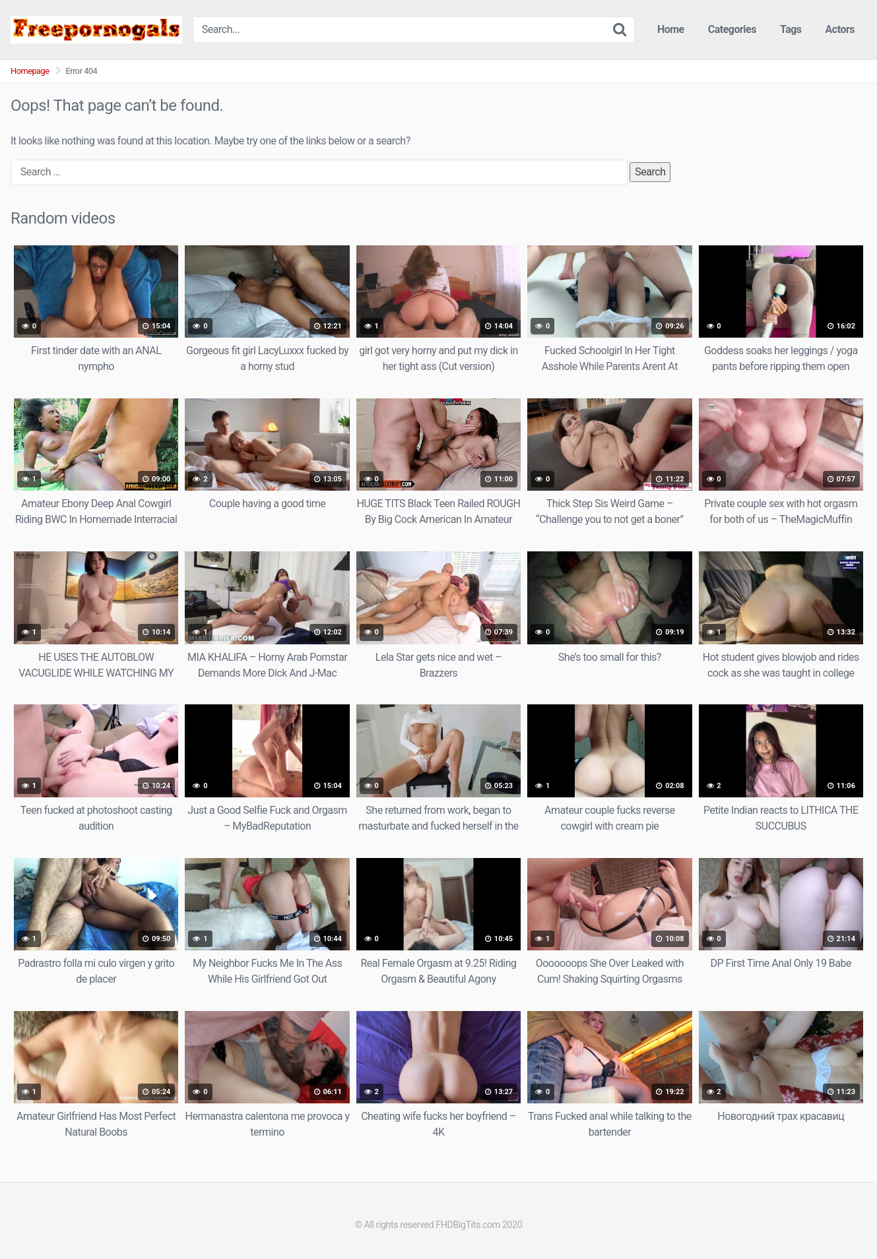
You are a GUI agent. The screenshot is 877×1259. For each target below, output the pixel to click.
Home (670, 29)
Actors (840, 29)
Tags (791, 29)
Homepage (30, 71)
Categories (732, 29)
